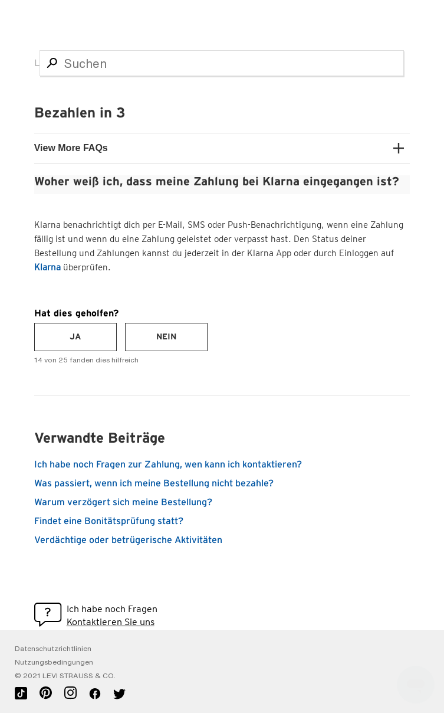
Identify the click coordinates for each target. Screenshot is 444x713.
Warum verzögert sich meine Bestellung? (123, 502)
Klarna (47, 267)
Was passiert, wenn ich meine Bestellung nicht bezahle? (154, 483)
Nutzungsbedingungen (54, 662)
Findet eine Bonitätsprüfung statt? (108, 521)
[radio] (75, 337)
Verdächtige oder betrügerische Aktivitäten (128, 540)
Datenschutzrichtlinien (53, 648)
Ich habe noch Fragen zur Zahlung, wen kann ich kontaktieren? (168, 464)
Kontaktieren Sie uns (110, 621)
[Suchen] (221, 63)
